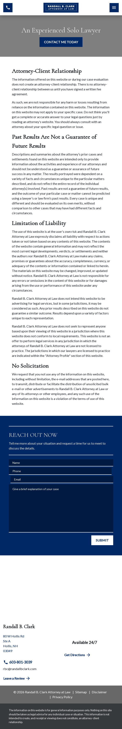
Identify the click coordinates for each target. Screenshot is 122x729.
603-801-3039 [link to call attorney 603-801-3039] (17, 662)
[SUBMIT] (102, 540)
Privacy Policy (62, 697)
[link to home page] (61, 8)
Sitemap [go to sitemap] (81, 692)
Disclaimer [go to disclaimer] (99, 692)
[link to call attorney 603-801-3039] (7, 7)
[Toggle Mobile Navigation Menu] (114, 7)
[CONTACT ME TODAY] (61, 42)
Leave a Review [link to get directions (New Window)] (16, 678)
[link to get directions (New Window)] (30, 645)
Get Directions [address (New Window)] (77, 654)
